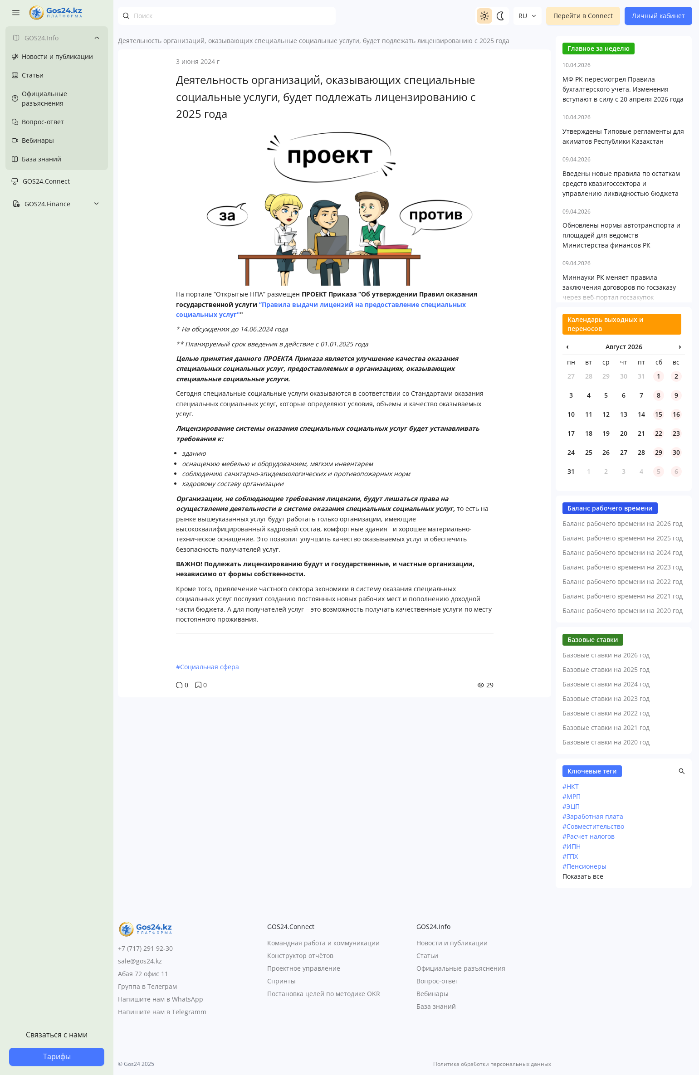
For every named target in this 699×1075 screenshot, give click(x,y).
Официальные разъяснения (460, 968)
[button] (682, 951)
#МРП (571, 976)
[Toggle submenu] (97, 38)
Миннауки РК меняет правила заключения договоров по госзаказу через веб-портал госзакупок (619, 466)
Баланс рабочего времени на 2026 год (622, 703)
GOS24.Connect (46, 181)
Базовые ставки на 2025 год (606, 849)
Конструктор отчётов (300, 956)
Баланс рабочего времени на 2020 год (622, 790)
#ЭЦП (571, 986)
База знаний (436, 1006)
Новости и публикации (452, 943)
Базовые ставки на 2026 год (606, 834)
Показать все (582, 1055)
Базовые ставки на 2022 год (606, 892)
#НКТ (570, 966)
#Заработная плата (592, 996)
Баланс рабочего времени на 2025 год (622, 717)
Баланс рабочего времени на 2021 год (622, 775)
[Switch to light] (484, 16)
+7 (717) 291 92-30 (145, 948)
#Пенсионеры (584, 1045)
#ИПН (571, 1025)
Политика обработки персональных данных (492, 1064)
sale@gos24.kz (140, 961)
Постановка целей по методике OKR (323, 994)
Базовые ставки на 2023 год (606, 878)
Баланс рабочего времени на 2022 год (622, 761)
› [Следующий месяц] (680, 526)
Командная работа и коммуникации (323, 943)
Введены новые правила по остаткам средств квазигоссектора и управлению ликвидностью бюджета (621, 363)
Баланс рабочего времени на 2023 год (622, 746)
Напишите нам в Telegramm (162, 1011)
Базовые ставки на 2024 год (606, 863)
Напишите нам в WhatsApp (160, 999)
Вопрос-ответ (437, 981)
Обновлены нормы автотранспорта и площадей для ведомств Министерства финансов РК (621, 414)
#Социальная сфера (207, 666)
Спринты (281, 981)
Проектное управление (303, 968)
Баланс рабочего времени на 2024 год (622, 732)
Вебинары (432, 994)
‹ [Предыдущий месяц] (567, 526)
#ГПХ (570, 1035)
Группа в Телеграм (147, 986)
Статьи (427, 956)
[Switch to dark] (500, 16)
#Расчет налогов (588, 1016)
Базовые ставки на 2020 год (606, 921)
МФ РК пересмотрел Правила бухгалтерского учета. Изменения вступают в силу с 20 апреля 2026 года (623, 268)
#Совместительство (593, 1006)
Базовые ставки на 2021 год (606, 907)
